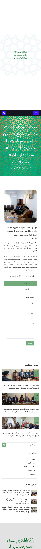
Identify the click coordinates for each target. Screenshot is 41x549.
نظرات (27, 289)
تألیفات (32, 474)
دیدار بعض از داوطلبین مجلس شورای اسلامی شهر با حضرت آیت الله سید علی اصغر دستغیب (21, 387)
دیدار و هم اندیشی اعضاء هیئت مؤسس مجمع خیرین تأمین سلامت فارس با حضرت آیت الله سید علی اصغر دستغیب (21, 434)
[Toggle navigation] (36, 113)
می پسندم (15, 276)
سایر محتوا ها (21, 167)
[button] (4, 113)
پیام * (32, 323)
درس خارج (31, 463)
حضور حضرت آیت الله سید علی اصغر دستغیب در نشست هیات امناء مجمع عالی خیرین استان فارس (21, 410)
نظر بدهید (26, 283)
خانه (30, 167)
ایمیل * (31, 313)
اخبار (11, 167)
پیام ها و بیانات (29, 466)
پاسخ (30, 343)
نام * (32, 303)
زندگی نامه (31, 470)
